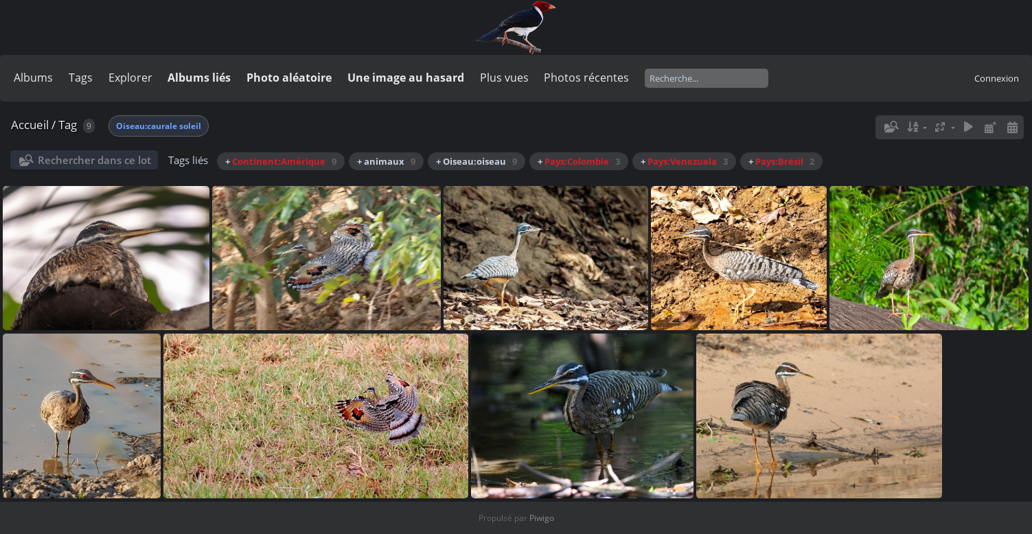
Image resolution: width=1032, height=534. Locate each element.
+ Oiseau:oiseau (476, 161)
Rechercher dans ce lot (94, 160)
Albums (33, 77)
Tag (67, 124)
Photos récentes (586, 77)
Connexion (996, 78)
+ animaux (386, 161)
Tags (81, 77)
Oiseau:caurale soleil (158, 126)
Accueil (30, 124)
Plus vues (504, 77)
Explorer (130, 77)
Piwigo (541, 518)
